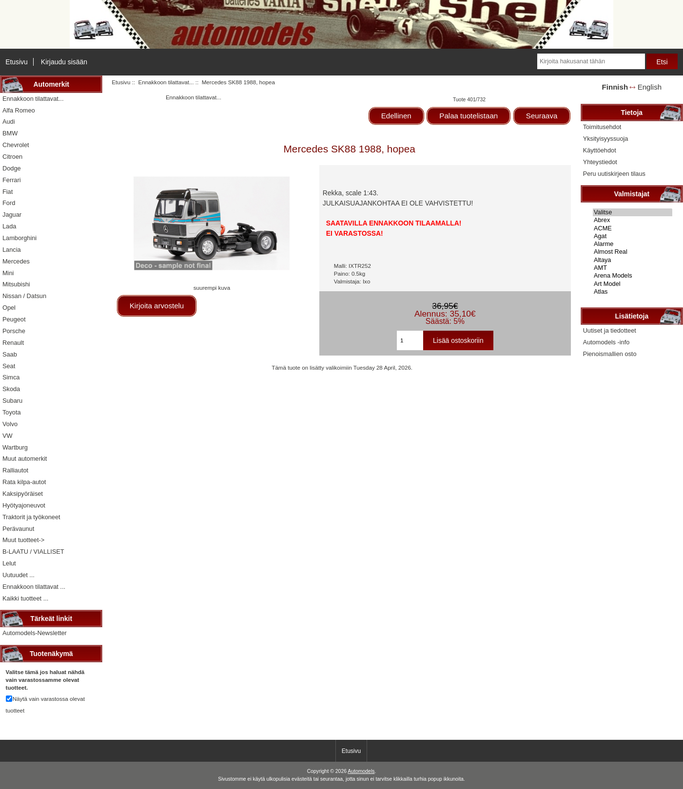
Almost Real (632, 252)
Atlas (632, 292)
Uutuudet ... (18, 575)
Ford (8, 203)
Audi (8, 121)
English (650, 87)
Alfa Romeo (18, 110)
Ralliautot (15, 470)
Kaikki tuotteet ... (25, 598)
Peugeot (14, 319)
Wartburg (15, 447)
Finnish (615, 87)
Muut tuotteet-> (23, 540)
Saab (9, 354)
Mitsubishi (16, 284)
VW (7, 435)
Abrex (632, 220)
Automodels (361, 771)
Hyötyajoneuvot (23, 505)
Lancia (11, 249)
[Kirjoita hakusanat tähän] (591, 61)
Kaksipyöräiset (22, 493)
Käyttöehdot (599, 150)
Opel (9, 307)
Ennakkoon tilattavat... (166, 82)
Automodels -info (606, 342)
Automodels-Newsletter (34, 633)
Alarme (632, 244)
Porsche (13, 331)
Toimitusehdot (602, 127)
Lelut (9, 563)
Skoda (11, 389)
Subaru (12, 400)
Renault (13, 342)
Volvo (10, 424)
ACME (632, 228)
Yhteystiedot (600, 162)
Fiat (7, 191)
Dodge (11, 168)
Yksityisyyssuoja (605, 138)
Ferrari (11, 180)
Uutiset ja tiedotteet (609, 330)
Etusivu (16, 62)
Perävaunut (18, 528)
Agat (632, 236)
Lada (9, 226)
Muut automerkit (24, 458)
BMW (10, 133)
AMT (632, 268)
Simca (11, 377)
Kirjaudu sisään (64, 62)
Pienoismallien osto (610, 353)
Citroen (12, 156)
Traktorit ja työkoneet (31, 517)
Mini (8, 273)
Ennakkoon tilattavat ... (33, 586)
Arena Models (632, 276)
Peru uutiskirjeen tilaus (614, 173)
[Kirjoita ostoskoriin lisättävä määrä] (410, 340)
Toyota (11, 412)
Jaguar (11, 214)
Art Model (632, 284)
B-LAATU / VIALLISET (33, 551)
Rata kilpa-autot (24, 482)
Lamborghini (19, 238)
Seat (8, 366)
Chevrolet (15, 145)
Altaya (632, 260)
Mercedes (16, 261)
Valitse (632, 212)
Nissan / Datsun (24, 296)
